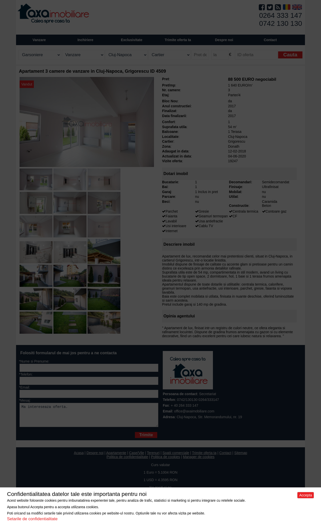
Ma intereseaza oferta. (89, 417)
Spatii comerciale (176, 457)
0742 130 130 (280, 23)
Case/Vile (136, 457)
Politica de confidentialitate (127, 461)
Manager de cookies (198, 461)
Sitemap (240, 457)
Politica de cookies (165, 461)
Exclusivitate (131, 40)
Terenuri (153, 457)
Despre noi (95, 457)
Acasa (79, 457)
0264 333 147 (280, 15)
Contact (270, 40)
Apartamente (116, 457)
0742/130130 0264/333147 (198, 400)
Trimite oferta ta (178, 40)
